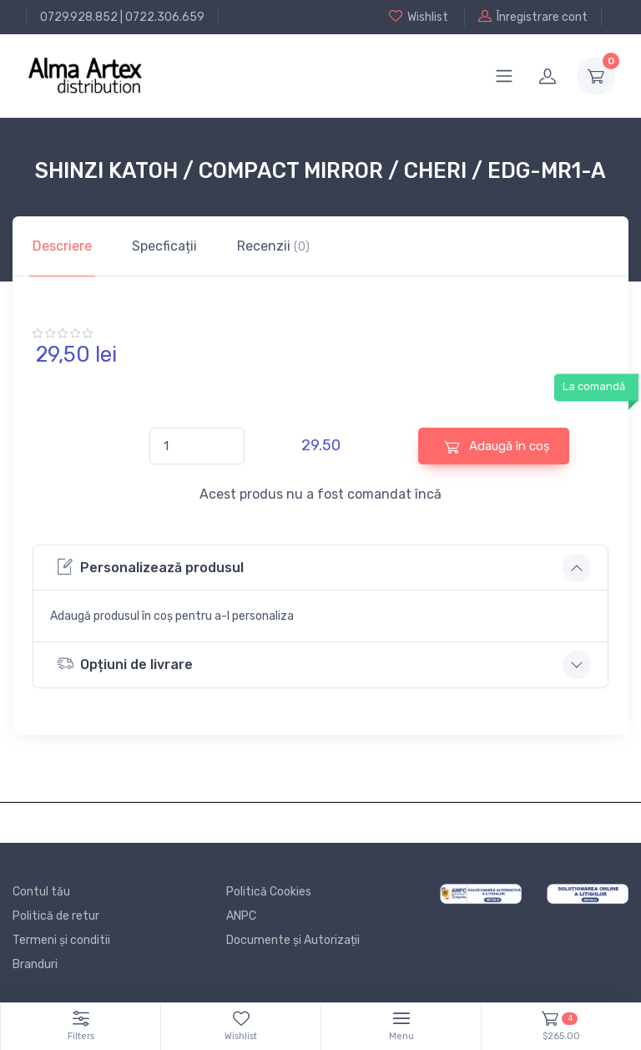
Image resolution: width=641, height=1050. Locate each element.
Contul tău (41, 892)
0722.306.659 (164, 17)
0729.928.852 (79, 17)
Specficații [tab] (164, 246)
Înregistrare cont (533, 16)
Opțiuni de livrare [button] (125, 663)
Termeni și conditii (61, 940)
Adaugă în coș (497, 446)
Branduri (35, 964)
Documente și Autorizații (293, 940)
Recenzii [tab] (273, 246)
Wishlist (418, 16)
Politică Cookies (268, 892)
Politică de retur (56, 916)
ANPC (241, 916)
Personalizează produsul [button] (150, 567)
